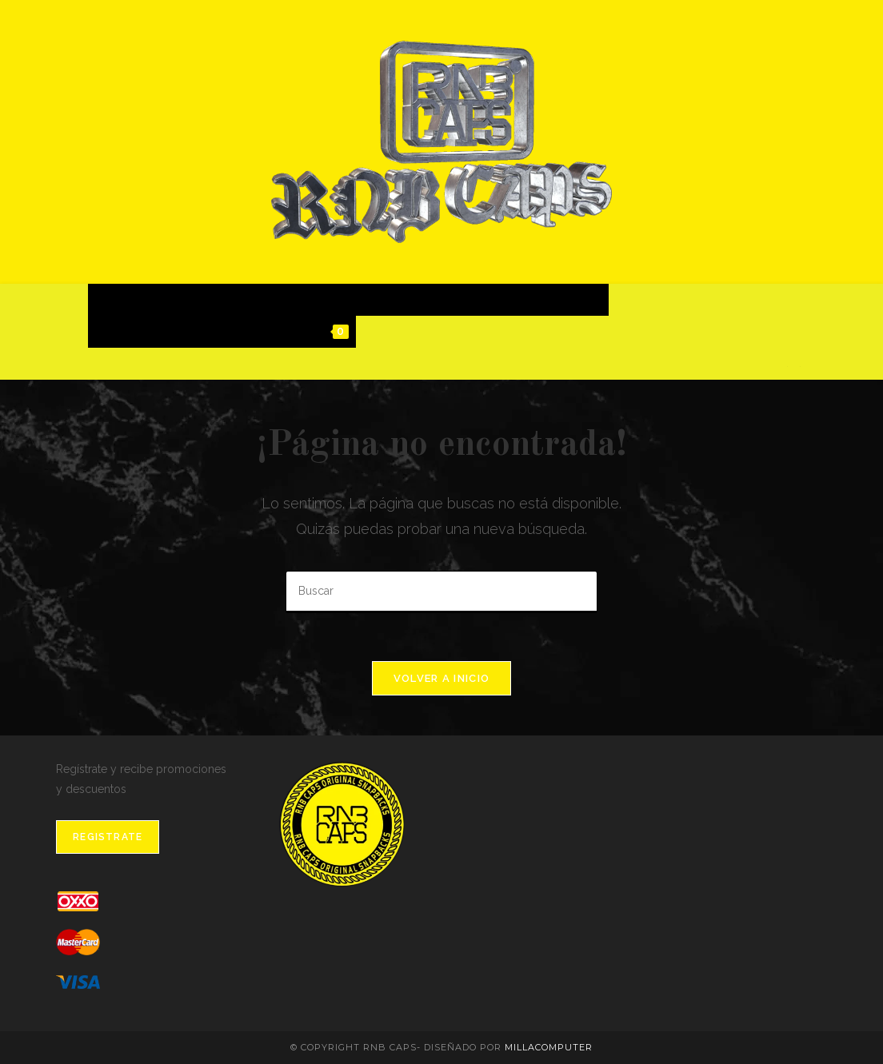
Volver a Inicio (442, 678)
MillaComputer (549, 1047)
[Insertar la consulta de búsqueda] (441, 592)
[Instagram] (799, 366)
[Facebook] (787, 366)
